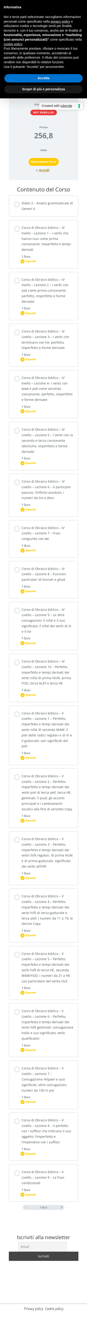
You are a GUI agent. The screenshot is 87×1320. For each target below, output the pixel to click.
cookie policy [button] (13, 44)
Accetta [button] (43, 78)
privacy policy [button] (60, 21)
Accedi (44, 170)
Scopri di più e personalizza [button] (43, 89)
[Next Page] (62, 1207)
